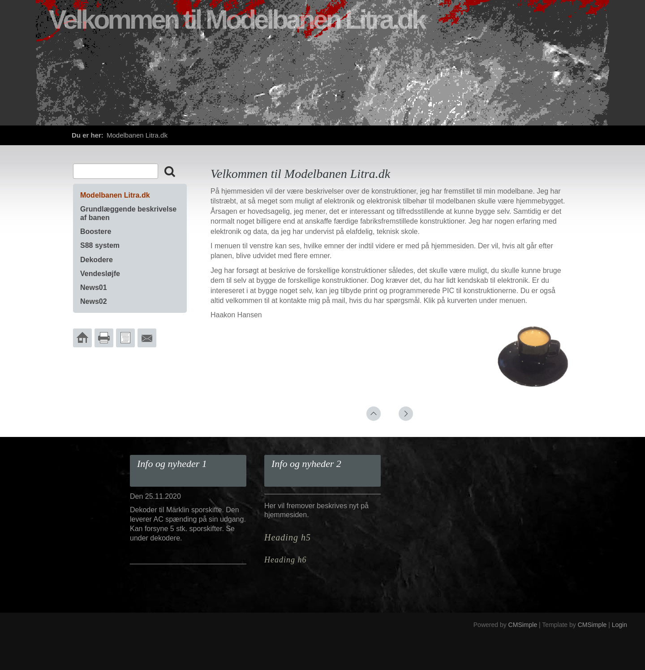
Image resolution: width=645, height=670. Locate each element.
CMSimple (523, 624)
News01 (93, 287)
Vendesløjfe (100, 273)
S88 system (100, 245)
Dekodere (96, 260)
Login (619, 624)
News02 (93, 301)
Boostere (95, 231)
